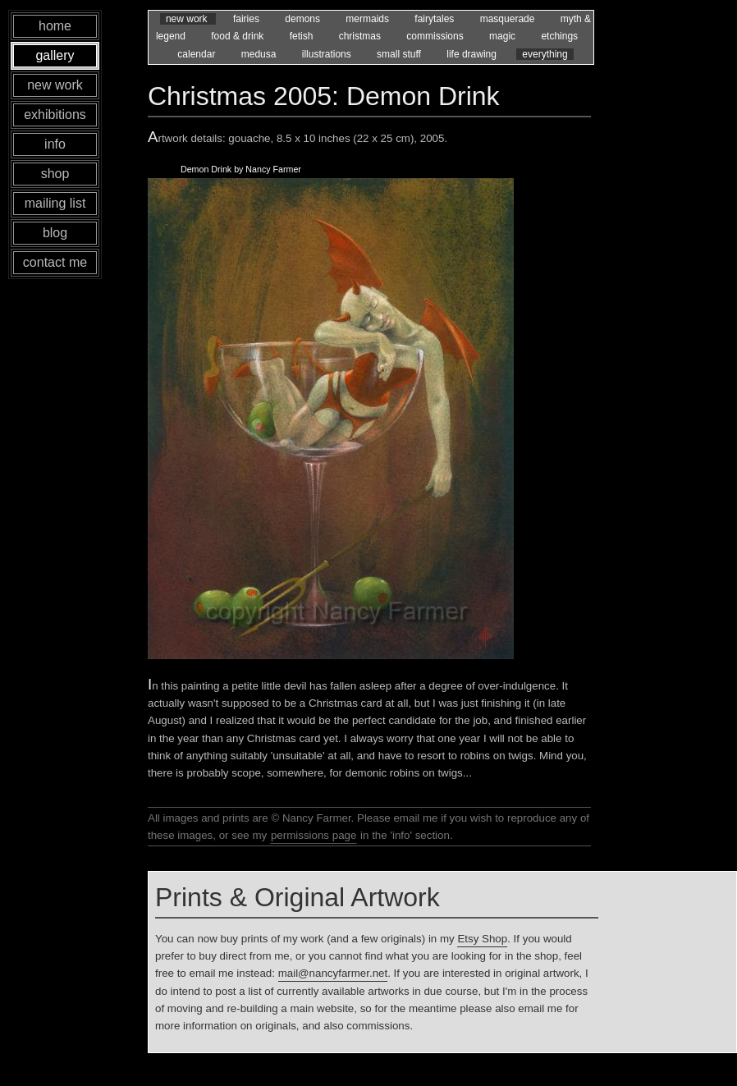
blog (55, 233)
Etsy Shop (482, 938)
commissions (436, 36)
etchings (559, 36)
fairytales (435, 19)
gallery (54, 55)
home (55, 26)
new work (188, 19)
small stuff (400, 54)
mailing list (55, 203)
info (55, 144)
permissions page (313, 835)
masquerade (509, 19)
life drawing (472, 54)
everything (544, 54)
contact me (55, 262)
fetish (303, 36)
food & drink (238, 36)
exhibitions (55, 114)
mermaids (368, 19)
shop (55, 174)
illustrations (328, 54)
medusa (260, 54)
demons (304, 19)
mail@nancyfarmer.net (333, 973)
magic (503, 36)
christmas (361, 36)
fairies (247, 19)
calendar (197, 54)
